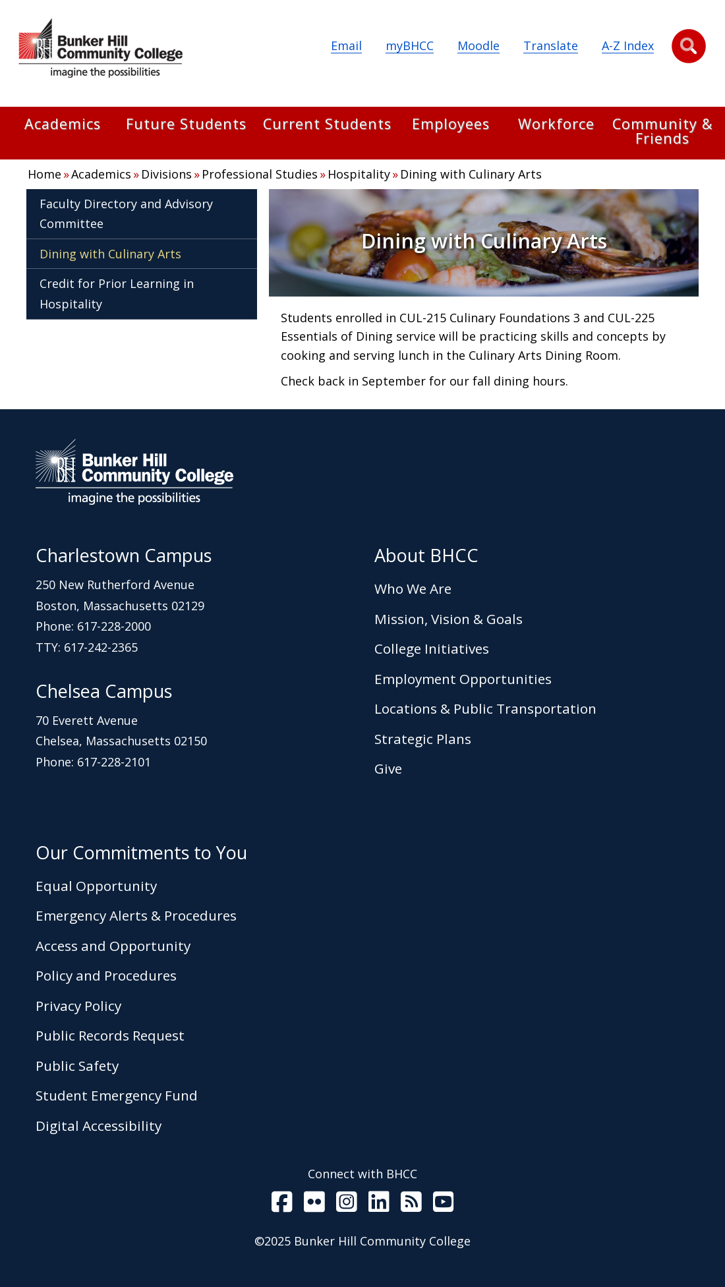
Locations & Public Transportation (485, 708)
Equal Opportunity (96, 885)
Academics (62, 125)
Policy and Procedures (106, 975)
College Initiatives (431, 648)
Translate (550, 45)
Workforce (556, 125)
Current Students (327, 125)
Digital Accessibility (98, 1125)
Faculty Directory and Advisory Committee (126, 214)
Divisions (166, 174)
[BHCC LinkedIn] (378, 1204)
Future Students (186, 125)
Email (346, 45)
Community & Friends (662, 132)
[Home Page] (100, 51)
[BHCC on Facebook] (282, 1204)
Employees (451, 125)
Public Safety (77, 1065)
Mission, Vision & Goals (448, 619)
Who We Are (412, 588)
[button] (689, 46)
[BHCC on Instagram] (346, 1204)
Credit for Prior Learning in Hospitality (117, 293)
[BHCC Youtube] (443, 1204)
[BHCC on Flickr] (314, 1204)
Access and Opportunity (113, 945)
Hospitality (359, 174)
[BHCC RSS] (411, 1204)
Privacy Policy (78, 1005)
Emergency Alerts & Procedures (136, 915)
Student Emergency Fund (117, 1095)
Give (388, 768)
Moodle (478, 45)
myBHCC (410, 45)
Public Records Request (110, 1035)
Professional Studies (260, 174)
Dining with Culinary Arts (471, 174)
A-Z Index (628, 45)
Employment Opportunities (463, 679)
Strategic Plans (422, 738)
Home (44, 174)
